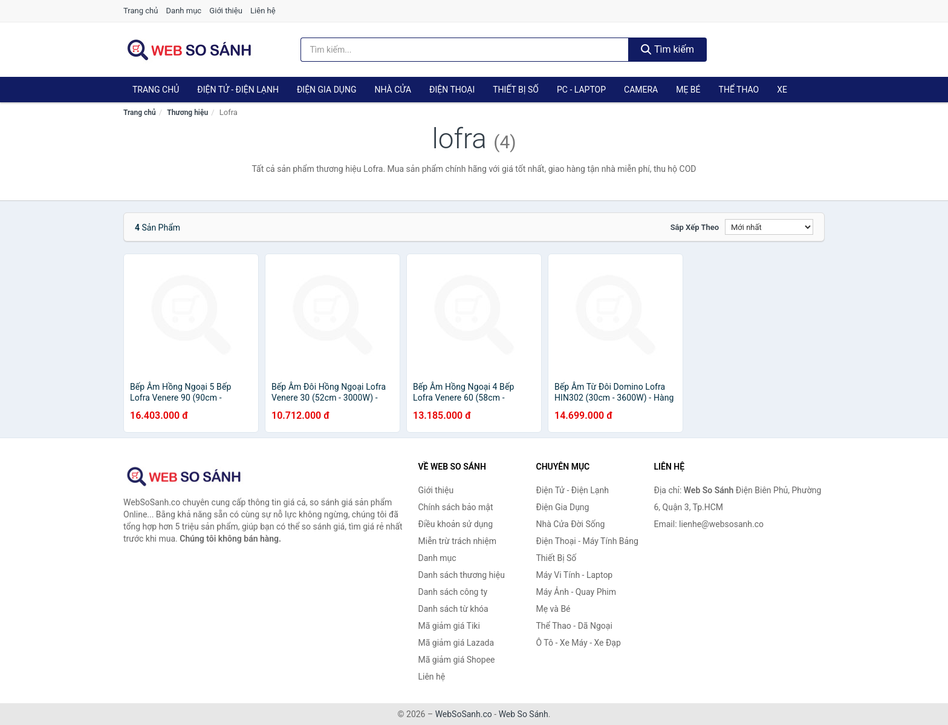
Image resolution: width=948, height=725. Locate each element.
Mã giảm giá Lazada (456, 643)
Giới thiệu (225, 10)
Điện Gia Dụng (326, 89)
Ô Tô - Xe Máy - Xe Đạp (578, 643)
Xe (782, 89)
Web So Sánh (523, 714)
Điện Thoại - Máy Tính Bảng (587, 541)
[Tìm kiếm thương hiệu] (464, 50)
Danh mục (184, 10)
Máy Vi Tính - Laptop (574, 575)
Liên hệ (263, 10)
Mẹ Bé (688, 89)
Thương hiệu (187, 112)
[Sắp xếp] (769, 227)
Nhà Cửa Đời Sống (570, 524)
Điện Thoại (452, 89)
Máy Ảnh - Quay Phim (576, 592)
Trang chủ (140, 10)
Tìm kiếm (667, 49)
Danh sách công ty (453, 592)
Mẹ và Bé (553, 609)
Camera (641, 89)
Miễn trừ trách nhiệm (457, 541)
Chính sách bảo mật (455, 507)
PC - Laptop (581, 89)
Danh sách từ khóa (453, 609)
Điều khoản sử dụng (455, 524)
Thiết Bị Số (516, 89)
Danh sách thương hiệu (461, 575)
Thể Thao (739, 89)
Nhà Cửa (392, 89)
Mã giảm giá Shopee (456, 659)
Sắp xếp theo (694, 227)
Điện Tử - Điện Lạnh (238, 89)
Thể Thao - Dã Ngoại (574, 626)
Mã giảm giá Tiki (449, 626)
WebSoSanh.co (463, 714)
